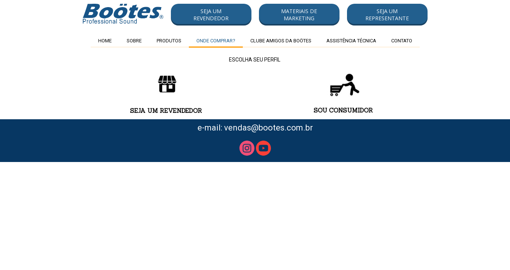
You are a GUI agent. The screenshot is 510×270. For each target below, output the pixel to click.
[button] (211, 15)
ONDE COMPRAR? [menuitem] (215, 41)
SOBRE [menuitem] (134, 41)
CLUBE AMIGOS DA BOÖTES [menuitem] (280, 41)
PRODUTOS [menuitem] (169, 41)
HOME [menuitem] (105, 41)
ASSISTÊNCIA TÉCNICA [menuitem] (351, 41)
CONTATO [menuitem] (401, 41)
